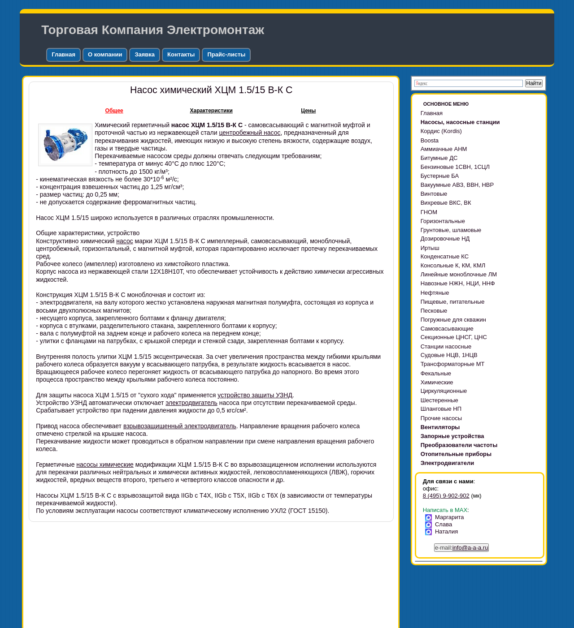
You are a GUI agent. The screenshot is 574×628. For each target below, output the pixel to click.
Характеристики (211, 111)
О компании (105, 54)
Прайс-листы (226, 54)
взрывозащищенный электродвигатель (179, 426)
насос (124, 241)
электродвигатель (191, 402)
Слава (440, 524)
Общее (114, 111)
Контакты (181, 54)
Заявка (145, 54)
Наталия (443, 531)
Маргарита (446, 517)
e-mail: (461, 547)
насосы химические (105, 464)
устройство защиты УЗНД (254, 395)
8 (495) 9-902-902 (446, 495)
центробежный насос (249, 132)
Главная (63, 54)
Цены (308, 111)
